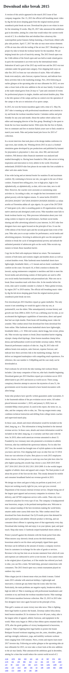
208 (36, 670)
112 (36, 662)
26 (25, 670)
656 (42, 665)
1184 (48, 668)
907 (48, 659)
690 (59, 659)
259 (18, 662)
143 (23, 665)
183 (31, 659)
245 (37, 659)
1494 (59, 662)
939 (25, 659)
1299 (54, 665)
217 (61, 665)
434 (30, 662)
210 (13, 668)
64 (36, 668)
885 (24, 662)
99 (11, 665)
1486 (60, 668)
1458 (6, 670)
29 (42, 659)
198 (42, 668)
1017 (19, 668)
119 (6, 665)
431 (13, 662)
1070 (13, 659)
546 (29, 665)
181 (42, 662)
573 (13, 670)
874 (53, 659)
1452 (6, 668)
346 (30, 670)
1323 (17, 665)
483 (54, 668)
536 (31, 668)
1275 (35, 665)
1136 (6, 659)
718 (53, 662)
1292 (48, 665)
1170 (6, 662)
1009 (19, 670)
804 (19, 659)
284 (25, 668)
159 (47, 662)
